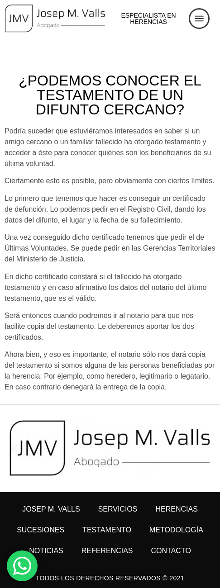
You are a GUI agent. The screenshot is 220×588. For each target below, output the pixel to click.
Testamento (106, 530)
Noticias (46, 551)
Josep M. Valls (51, 509)
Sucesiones (40, 530)
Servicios (118, 509)
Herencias (176, 509)
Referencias (107, 551)
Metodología (176, 530)
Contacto (171, 551)
